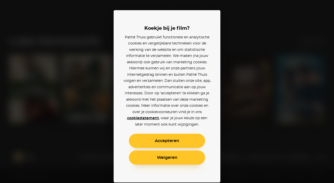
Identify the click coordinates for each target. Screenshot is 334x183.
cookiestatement (143, 118)
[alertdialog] (167, 91)
